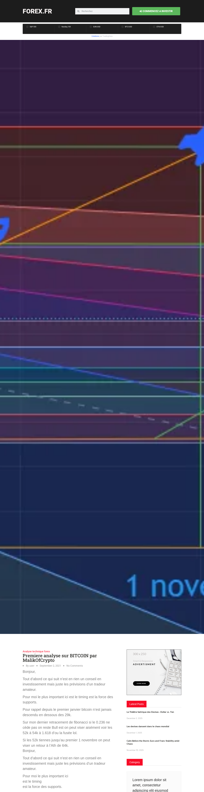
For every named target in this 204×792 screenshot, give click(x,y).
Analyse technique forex (36, 651)
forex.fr (37, 11)
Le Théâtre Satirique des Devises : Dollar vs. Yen (150, 712)
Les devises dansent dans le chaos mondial (148, 726)
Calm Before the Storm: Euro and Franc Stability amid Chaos (153, 742)
